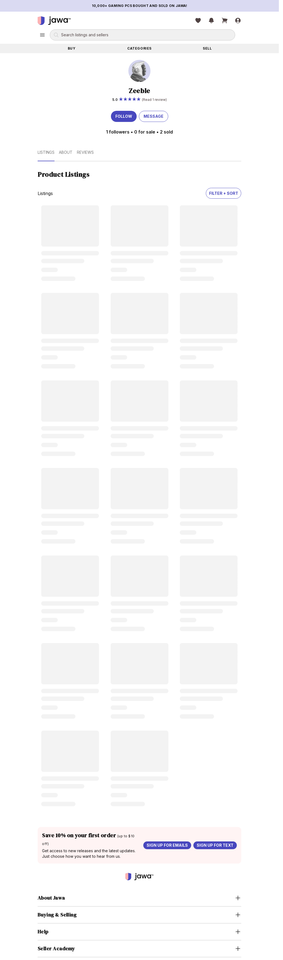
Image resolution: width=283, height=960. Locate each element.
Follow (123, 116)
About (65, 152)
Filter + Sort (223, 193)
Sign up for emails (167, 845)
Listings (46, 152)
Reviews (85, 152)
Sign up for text (215, 845)
